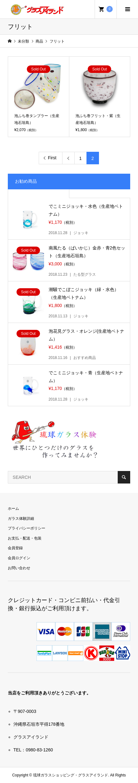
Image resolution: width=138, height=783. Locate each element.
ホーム (13, 508)
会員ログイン (19, 558)
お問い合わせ (19, 568)
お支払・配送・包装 (25, 538)
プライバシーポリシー (26, 528)
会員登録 (15, 548)
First (52, 157)
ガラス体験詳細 (21, 518)
